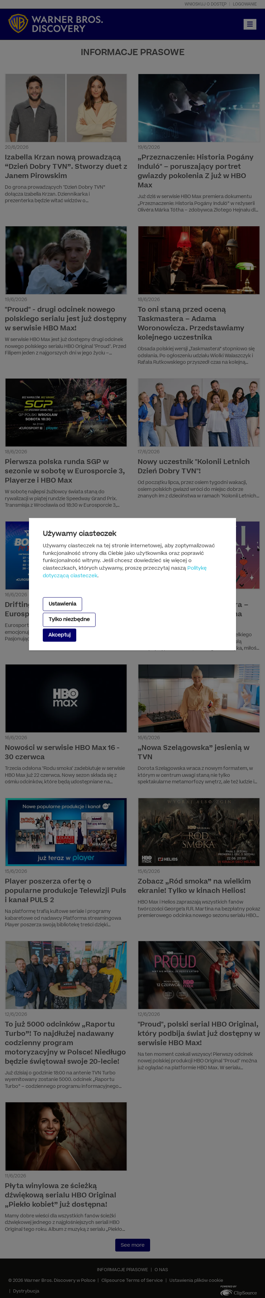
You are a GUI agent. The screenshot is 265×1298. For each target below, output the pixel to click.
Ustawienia (62, 604)
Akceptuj (59, 634)
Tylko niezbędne (69, 619)
